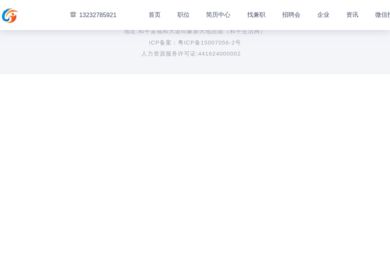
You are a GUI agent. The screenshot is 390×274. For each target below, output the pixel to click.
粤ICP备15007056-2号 (209, 42)
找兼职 (256, 14)
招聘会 (291, 14)
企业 (323, 14)
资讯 (352, 14)
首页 (155, 14)
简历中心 (218, 14)
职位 (183, 14)
